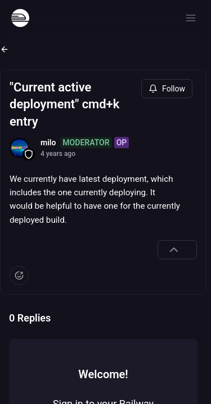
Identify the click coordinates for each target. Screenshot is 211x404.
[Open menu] (191, 18)
